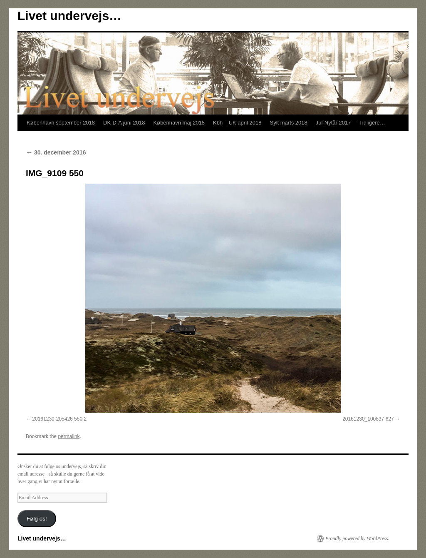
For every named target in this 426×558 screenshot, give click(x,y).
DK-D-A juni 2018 (124, 123)
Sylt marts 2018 (288, 123)
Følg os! (37, 519)
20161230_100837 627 (368, 419)
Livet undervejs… (69, 15)
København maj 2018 (179, 123)
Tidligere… (372, 123)
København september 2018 (61, 123)
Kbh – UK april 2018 (237, 123)
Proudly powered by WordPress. (357, 538)
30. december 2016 (56, 152)
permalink (68, 436)
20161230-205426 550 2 (59, 419)
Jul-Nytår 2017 (333, 123)
